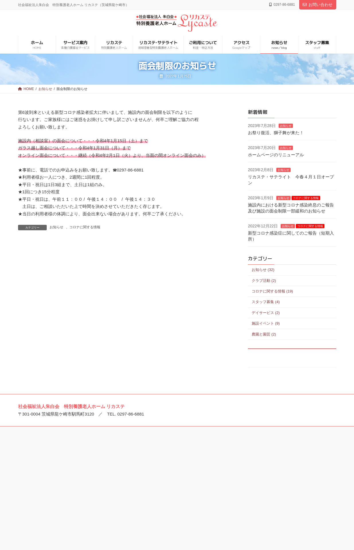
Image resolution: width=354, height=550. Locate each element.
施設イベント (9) (266, 323)
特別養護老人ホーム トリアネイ (55, 497)
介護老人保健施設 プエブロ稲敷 (164, 479)
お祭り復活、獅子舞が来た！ (276, 132)
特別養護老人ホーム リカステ (53, 488)
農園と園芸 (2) (264, 334)
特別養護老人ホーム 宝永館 (268, 462)
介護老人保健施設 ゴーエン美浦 (164, 471)
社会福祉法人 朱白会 (45, 462)
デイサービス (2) (266, 312)
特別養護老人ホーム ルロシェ (53, 471)
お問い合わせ (318, 4)
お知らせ (56, 227)
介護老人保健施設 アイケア (160, 488)
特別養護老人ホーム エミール (53, 506)
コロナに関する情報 (84, 227)
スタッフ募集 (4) (266, 302)
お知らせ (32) (263, 270)
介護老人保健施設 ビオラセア (162, 506)
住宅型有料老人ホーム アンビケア (274, 498)
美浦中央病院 (147, 462)
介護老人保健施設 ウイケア (160, 497)
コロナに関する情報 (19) (272, 291)
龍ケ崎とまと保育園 (45, 515)
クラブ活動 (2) (264, 280)
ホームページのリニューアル (276, 154)
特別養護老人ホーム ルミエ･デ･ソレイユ (63, 479)
